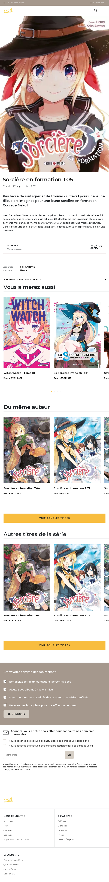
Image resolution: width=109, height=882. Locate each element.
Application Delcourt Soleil (17, 839)
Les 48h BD (9, 873)
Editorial (62, 825)
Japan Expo (10, 869)
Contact (8, 835)
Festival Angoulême (13, 860)
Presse (61, 835)
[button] (51, 391)
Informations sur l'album (54, 279)
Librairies (62, 830)
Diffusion (62, 821)
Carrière (7, 830)
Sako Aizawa (27, 266)
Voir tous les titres (54, 518)
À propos (8, 821)
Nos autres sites (15, 3)
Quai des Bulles (11, 864)
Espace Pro (98, 3)
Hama (23, 270)
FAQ (6, 825)
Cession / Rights (66, 839)
